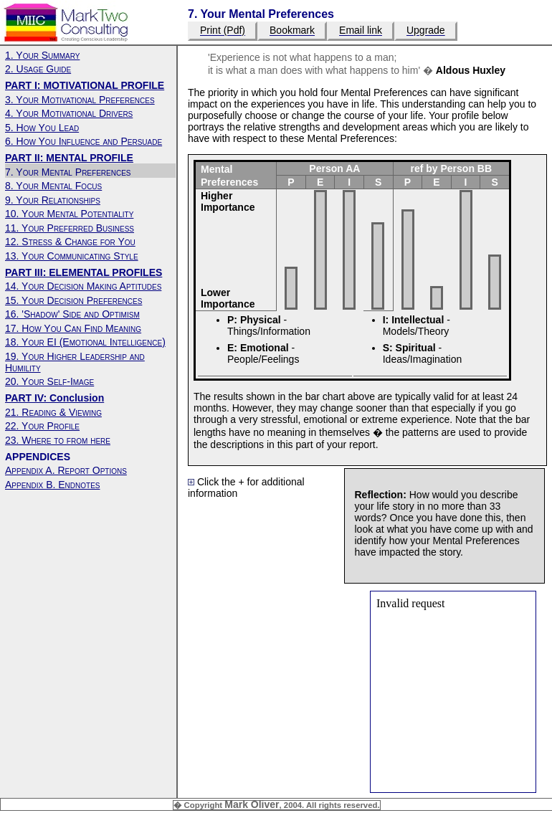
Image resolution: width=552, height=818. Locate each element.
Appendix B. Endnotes (52, 484)
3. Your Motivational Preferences (80, 99)
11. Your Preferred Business (69, 228)
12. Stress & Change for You (70, 241)
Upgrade (425, 31)
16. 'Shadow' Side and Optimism (72, 314)
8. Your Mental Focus (53, 185)
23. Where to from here (57, 440)
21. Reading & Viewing (53, 412)
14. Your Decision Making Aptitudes (83, 286)
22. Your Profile (42, 426)
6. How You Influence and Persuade (83, 141)
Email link (360, 31)
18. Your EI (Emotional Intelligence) (85, 342)
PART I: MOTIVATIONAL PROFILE (84, 85)
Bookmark (292, 31)
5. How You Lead (42, 127)
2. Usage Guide (38, 69)
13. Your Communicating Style (71, 256)
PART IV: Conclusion (54, 398)
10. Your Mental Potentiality (69, 213)
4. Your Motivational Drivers (69, 113)
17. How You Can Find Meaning (73, 328)
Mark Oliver (251, 804)
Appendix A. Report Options (66, 470)
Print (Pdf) (222, 31)
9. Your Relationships (52, 200)
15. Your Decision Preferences (73, 300)
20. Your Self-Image (49, 381)
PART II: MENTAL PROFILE (69, 157)
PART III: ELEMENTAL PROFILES (83, 272)
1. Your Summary (42, 55)
